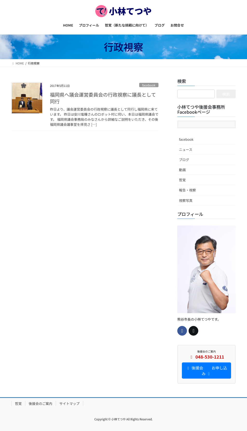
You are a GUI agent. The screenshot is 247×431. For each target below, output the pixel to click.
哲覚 (182, 179)
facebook (148, 85)
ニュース (185, 149)
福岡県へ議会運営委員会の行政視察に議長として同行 (103, 98)
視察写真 (185, 200)
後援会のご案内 (40, 403)
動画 (182, 169)
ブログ (184, 159)
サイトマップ (69, 403)
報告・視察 (187, 190)
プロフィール (190, 214)
